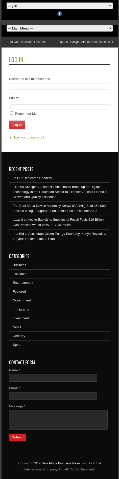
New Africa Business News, (61, 463)
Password (16, 98)
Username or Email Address (29, 79)
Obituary (19, 336)
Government (22, 300)
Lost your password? (29, 137)
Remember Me (26, 114)
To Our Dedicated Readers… (29, 42)
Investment (21, 318)
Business (19, 265)
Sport (17, 345)
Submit (17, 437)
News (17, 327)
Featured (19, 291)
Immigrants (21, 309)
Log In (17, 125)
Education (20, 274)
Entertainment (23, 283)
